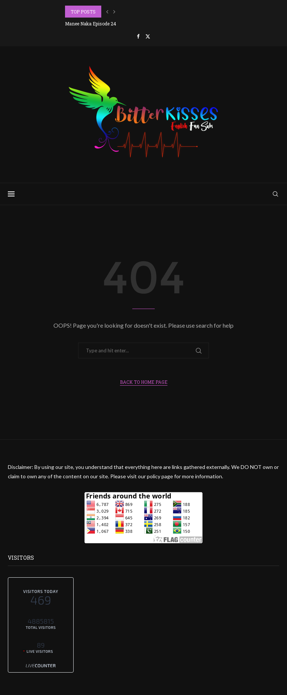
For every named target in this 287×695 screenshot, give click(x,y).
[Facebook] (138, 36)
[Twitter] (147, 36)
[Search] (275, 194)
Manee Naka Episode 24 (90, 24)
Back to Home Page (143, 382)
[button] (107, 12)
